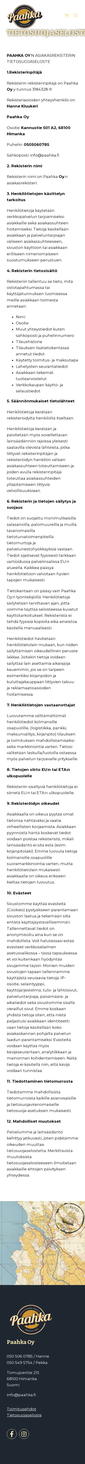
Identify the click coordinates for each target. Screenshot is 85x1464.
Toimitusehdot (21, 1409)
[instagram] (24, 1434)
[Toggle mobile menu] (75, 15)
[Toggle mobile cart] (66, 15)
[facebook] (12, 1434)
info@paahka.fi (21, 1395)
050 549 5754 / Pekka (27, 1362)
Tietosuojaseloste (24, 1415)
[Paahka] (32, 1310)
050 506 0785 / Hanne (28, 1356)
